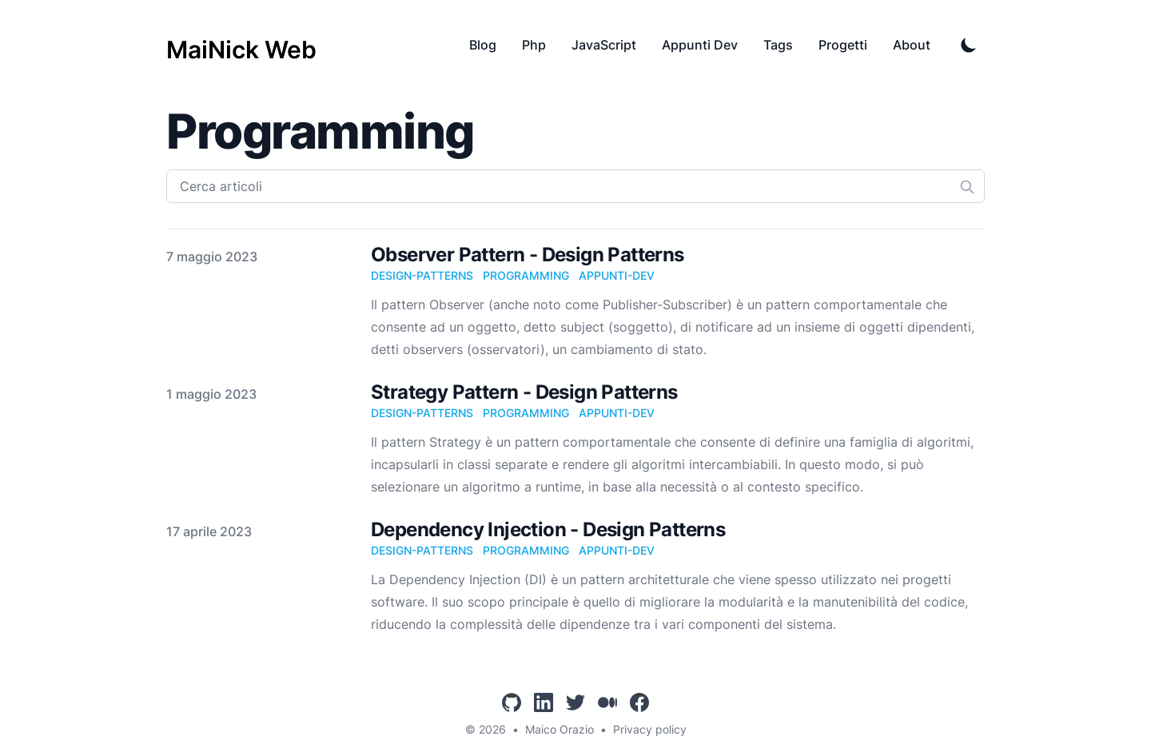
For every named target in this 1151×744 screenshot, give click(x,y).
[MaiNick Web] (241, 44)
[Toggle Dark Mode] (969, 45)
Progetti (842, 45)
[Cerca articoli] (575, 186)
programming (526, 275)
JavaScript (604, 45)
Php (534, 45)
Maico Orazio (559, 729)
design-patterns (422, 275)
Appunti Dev (700, 45)
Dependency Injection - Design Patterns (548, 529)
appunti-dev (617, 275)
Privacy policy (650, 729)
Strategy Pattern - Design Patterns (524, 392)
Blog (482, 45)
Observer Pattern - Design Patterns (527, 254)
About (911, 45)
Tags (778, 45)
